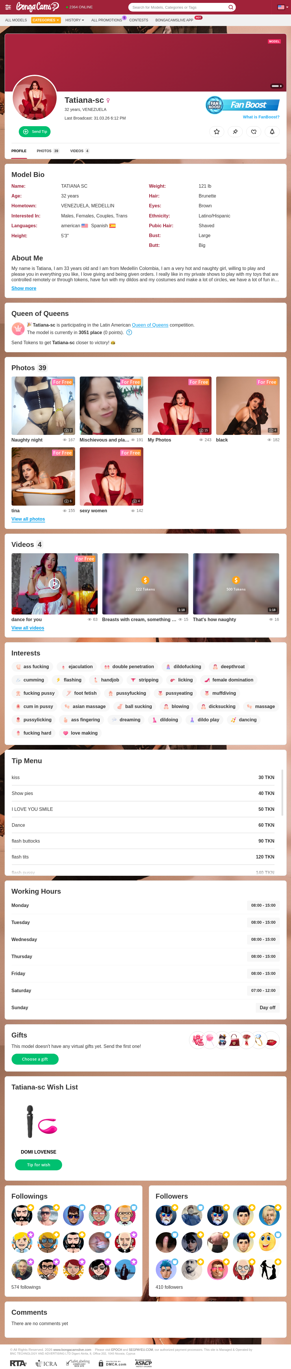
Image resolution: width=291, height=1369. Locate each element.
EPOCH (116, 1349)
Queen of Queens (150, 325)
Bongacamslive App (175, 19)
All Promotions (108, 19)
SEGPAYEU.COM (141, 1349)
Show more (24, 288)
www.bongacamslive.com (72, 1349)
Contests (138, 20)
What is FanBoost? (261, 117)
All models (16, 20)
